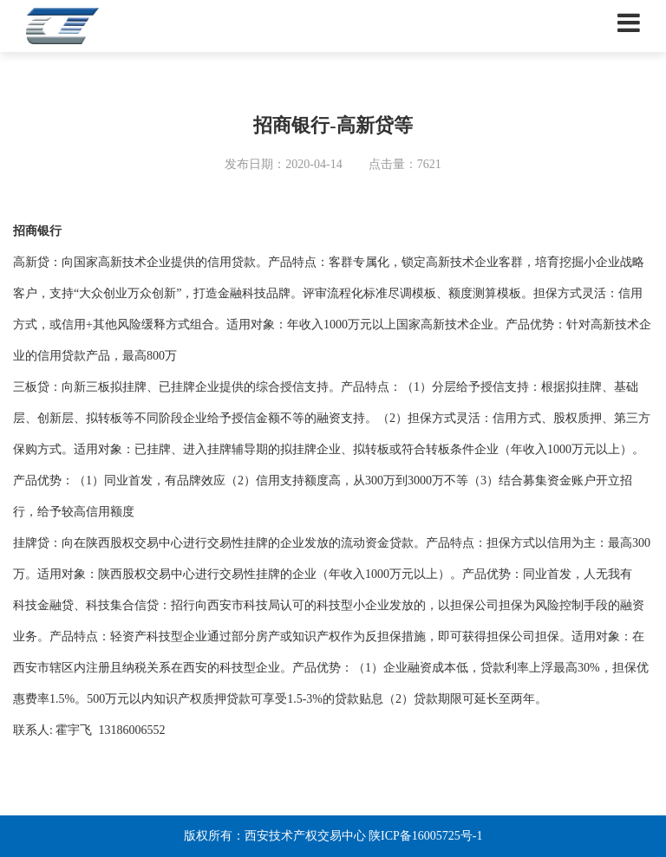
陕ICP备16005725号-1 (425, 835)
